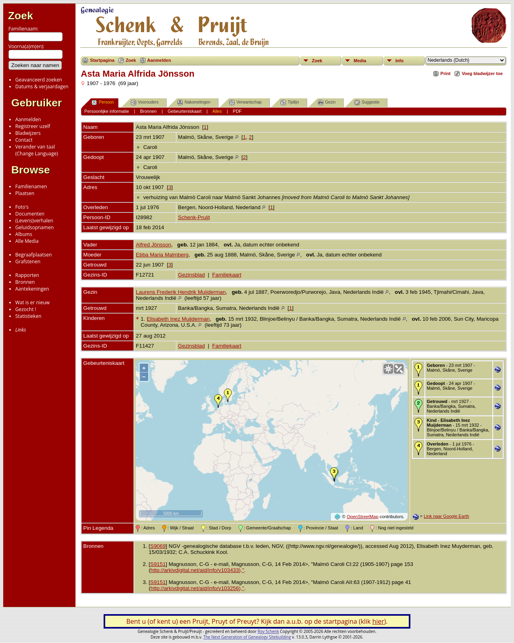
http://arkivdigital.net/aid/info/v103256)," (197, 588)
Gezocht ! (25, 309)
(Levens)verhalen (34, 220)
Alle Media (27, 241)
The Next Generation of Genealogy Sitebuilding (247, 637)
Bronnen (25, 282)
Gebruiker (36, 103)
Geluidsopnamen (34, 227)
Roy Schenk (268, 631)
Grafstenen (28, 261)
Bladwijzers (28, 133)
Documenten (30, 213)
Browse (30, 170)
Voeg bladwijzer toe (482, 73)
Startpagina (102, 60)
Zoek (20, 16)
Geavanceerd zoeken (38, 79)
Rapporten (27, 275)
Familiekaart (226, 275)
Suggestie (367, 103)
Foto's (22, 206)
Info (400, 60)
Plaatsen (25, 193)
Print (446, 73)
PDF (237, 111)
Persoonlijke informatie (106, 111)
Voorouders (145, 103)
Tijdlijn (290, 103)
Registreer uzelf (32, 126)
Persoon (103, 103)
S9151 (158, 564)
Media (360, 60)
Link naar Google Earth (446, 516)
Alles (217, 111)
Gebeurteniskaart (185, 111)
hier (378, 621)
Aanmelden (28, 119)
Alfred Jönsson (153, 245)
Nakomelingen (193, 103)
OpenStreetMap (362, 516)
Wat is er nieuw (32, 302)
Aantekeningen (32, 288)
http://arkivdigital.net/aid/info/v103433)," (197, 570)
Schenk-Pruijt (194, 217)
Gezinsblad (191, 275)
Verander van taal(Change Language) (36, 150)
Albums (23, 234)
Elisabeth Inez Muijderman (178, 319)
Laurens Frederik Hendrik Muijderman (181, 292)
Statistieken (28, 316)
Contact (24, 139)
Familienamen (31, 186)
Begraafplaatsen (33, 254)
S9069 (158, 546)
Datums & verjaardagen (41, 86)
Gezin (327, 103)
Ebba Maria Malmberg (162, 255)
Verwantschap (245, 103)
